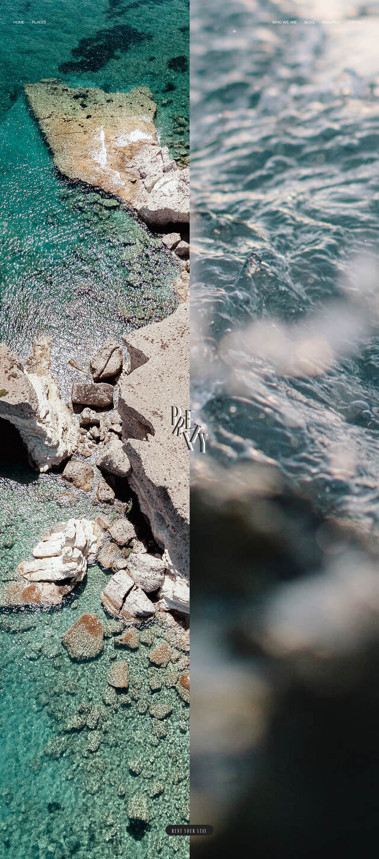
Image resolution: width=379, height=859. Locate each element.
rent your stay (189, 830)
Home (19, 22)
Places (39, 22)
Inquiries (331, 22)
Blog (309, 22)
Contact (356, 22)
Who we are (284, 22)
